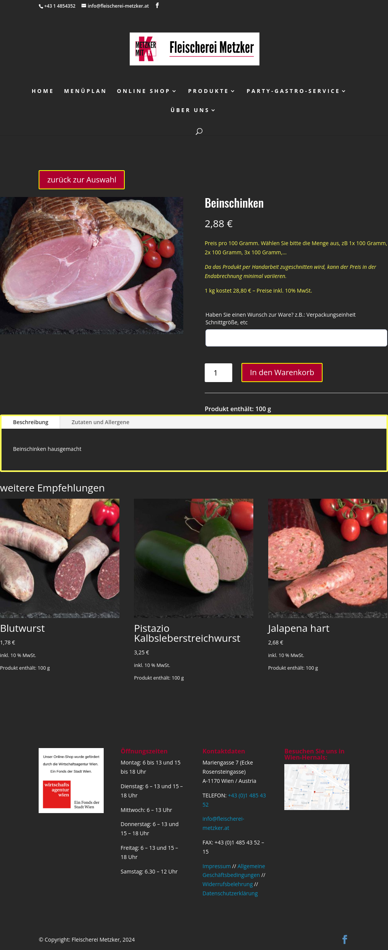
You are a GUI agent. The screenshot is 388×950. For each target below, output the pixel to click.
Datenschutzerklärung (230, 893)
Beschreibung (30, 422)
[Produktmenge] (219, 372)
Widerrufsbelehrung (227, 884)
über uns (190, 110)
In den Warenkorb (282, 372)
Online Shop (144, 91)
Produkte (208, 91)
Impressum (216, 866)
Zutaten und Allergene (100, 422)
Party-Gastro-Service (294, 91)
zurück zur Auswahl (81, 179)
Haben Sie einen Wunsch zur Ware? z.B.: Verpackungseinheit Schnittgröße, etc (280, 318)
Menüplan (85, 91)
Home (43, 91)
